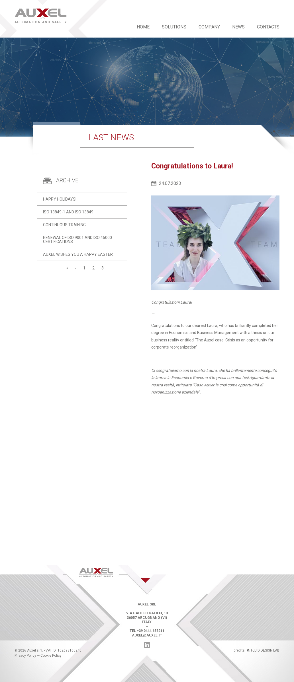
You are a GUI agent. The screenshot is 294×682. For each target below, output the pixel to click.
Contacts (268, 27)
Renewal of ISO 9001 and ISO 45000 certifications (77, 239)
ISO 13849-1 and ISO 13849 (68, 212)
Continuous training (64, 224)
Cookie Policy (51, 656)
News (238, 27)
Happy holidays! (59, 199)
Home (143, 27)
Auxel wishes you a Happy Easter (78, 254)
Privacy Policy (25, 656)
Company (209, 27)
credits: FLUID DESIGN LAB (256, 650)
